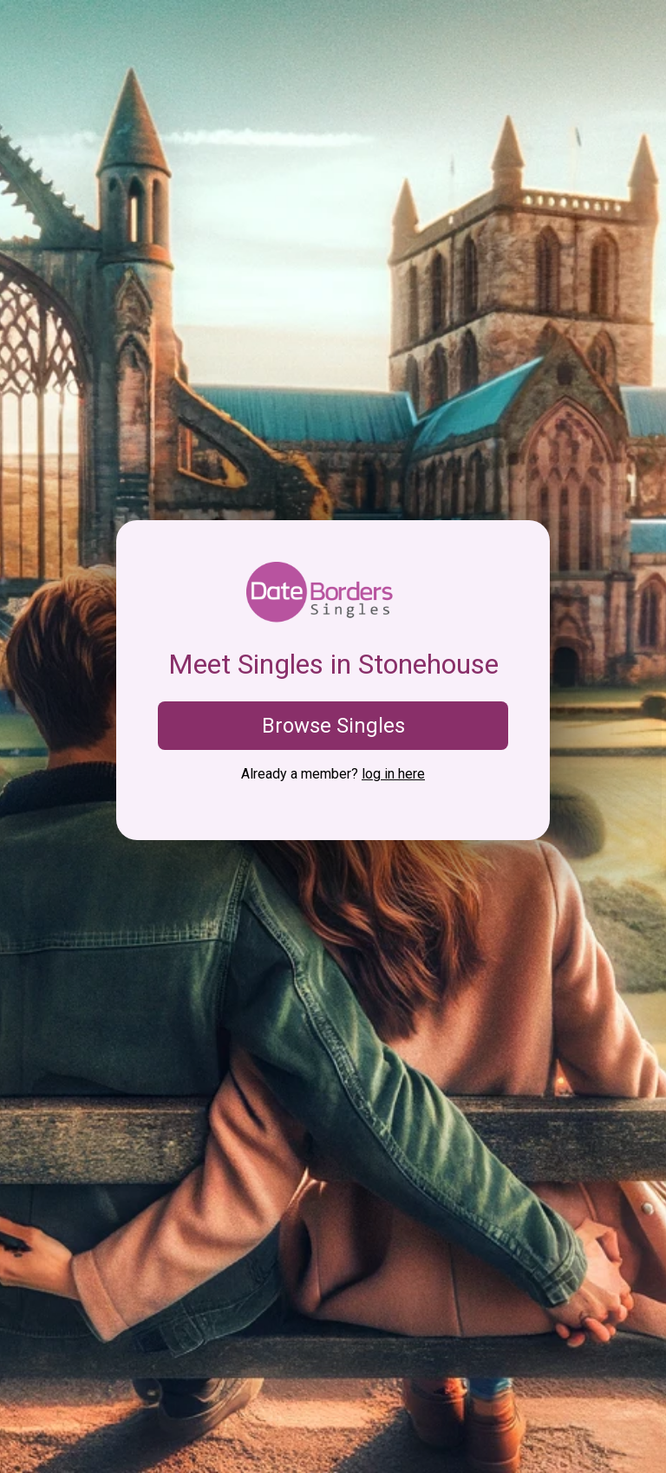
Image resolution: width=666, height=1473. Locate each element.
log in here (393, 774)
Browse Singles (333, 726)
